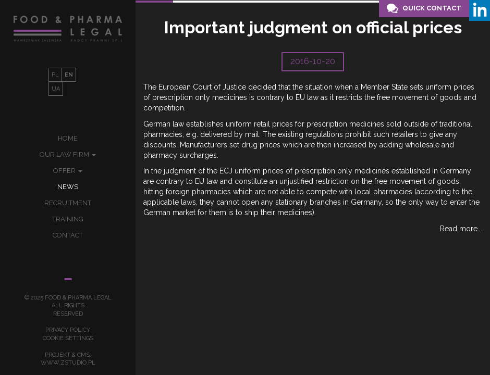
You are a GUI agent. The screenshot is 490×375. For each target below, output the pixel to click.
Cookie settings (68, 338)
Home (68, 138)
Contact (68, 235)
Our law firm (68, 154)
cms (83, 355)
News (67, 187)
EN (69, 74)
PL (55, 74)
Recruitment (67, 203)
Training (67, 219)
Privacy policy (67, 330)
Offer (67, 170)
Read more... (461, 228)
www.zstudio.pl (68, 362)
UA (56, 88)
